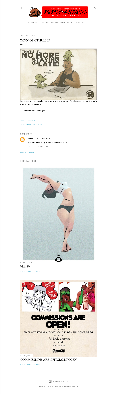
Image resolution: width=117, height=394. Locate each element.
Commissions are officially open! (49, 359)
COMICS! (72, 22)
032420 (25, 266)
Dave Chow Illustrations (39, 138)
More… (82, 22)
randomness (30, 124)
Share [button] (22, 121)
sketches (39, 124)
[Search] (95, 7)
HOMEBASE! (34, 22)
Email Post (30, 121)
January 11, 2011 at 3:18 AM (38, 146)
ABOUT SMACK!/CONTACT (54, 22)
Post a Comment (27, 152)
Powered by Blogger (59, 381)
